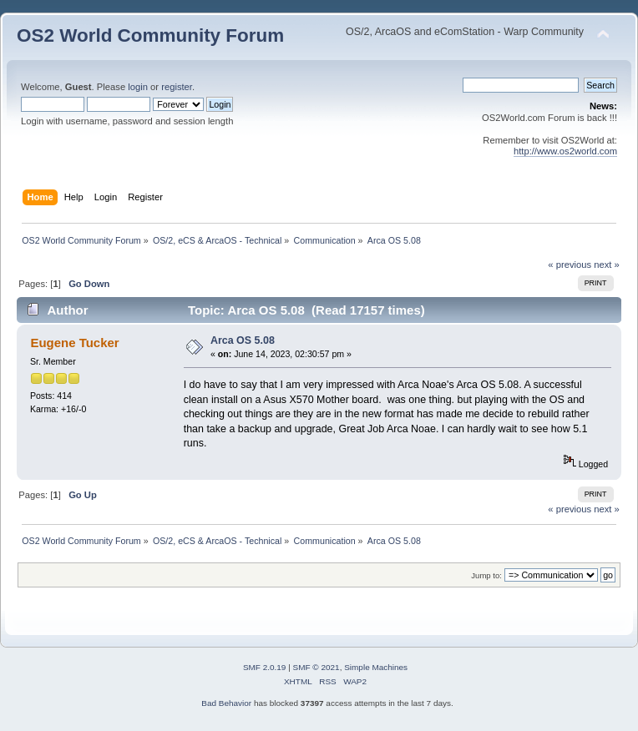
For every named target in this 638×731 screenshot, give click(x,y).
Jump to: (486, 575)
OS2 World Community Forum (150, 35)
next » (607, 265)
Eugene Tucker (74, 342)
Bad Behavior (226, 703)
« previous (569, 265)
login (138, 87)
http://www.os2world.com (565, 151)
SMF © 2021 (316, 667)
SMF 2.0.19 (264, 667)
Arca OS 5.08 (242, 340)
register (176, 87)
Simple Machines (376, 667)
